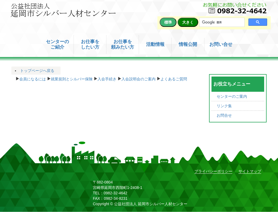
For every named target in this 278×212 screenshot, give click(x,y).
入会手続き (106, 78)
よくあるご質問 (173, 78)
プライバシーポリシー (213, 171)
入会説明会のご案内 (138, 78)
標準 (168, 22)
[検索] (221, 22)
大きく (188, 22)
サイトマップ (249, 171)
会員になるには (32, 78)
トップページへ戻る (37, 70)
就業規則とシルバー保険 (72, 78)
